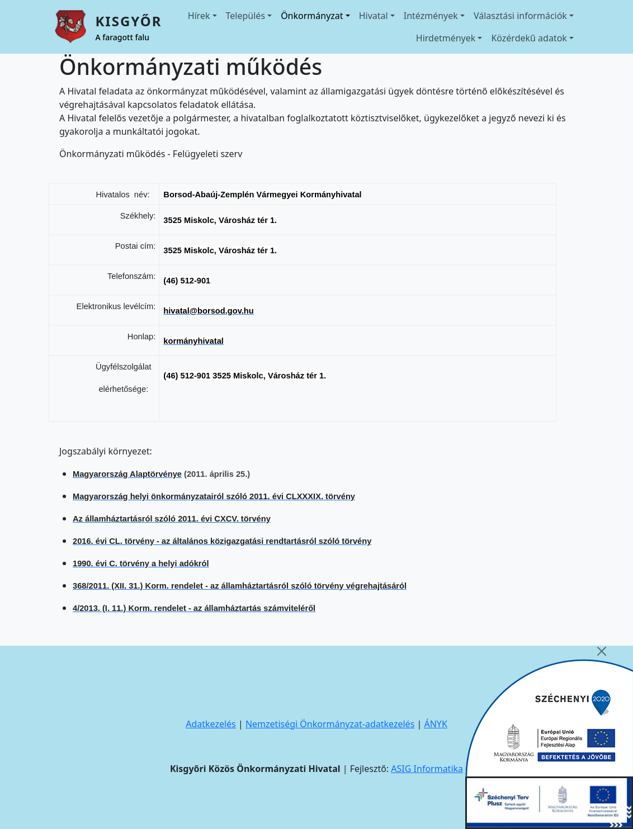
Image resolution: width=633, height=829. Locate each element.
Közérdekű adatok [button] (529, 38)
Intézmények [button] (431, 16)
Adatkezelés (211, 724)
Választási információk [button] (520, 16)
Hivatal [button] (373, 16)
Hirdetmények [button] (446, 38)
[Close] (601, 651)
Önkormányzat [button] (312, 16)
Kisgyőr (128, 21)
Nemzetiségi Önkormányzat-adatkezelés (329, 724)
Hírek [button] (199, 16)
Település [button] (246, 16)
